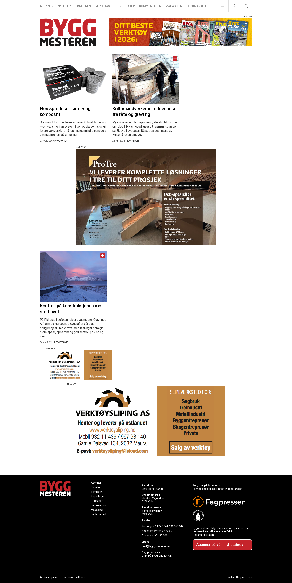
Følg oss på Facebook (206, 485)
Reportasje (104, 6)
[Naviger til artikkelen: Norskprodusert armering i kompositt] (73, 79)
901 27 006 (160, 535)
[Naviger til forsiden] (68, 32)
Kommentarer (150, 6)
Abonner (46, 6)
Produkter (126, 6)
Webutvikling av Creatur (240, 577)
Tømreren (83, 6)
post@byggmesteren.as (156, 546)
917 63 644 (161, 526)
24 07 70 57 (165, 530)
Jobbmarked (196, 6)
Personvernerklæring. (75, 577)
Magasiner (174, 6)
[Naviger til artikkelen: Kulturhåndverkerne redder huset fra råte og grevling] (146, 79)
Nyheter (64, 6)
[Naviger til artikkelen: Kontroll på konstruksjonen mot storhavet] (73, 276)
